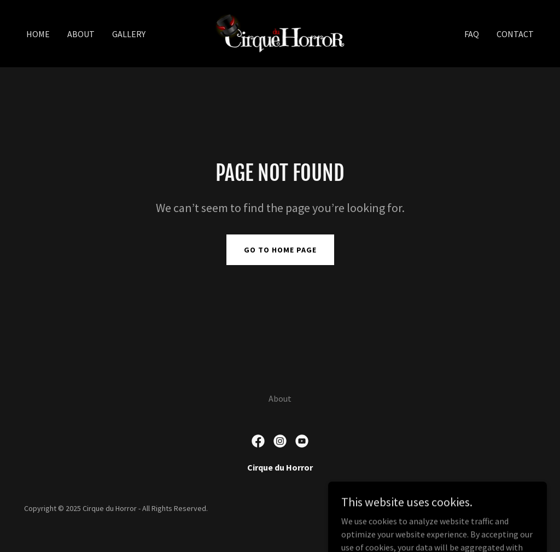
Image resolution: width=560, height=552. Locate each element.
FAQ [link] (471, 33)
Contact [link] (515, 33)
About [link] (81, 33)
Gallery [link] (128, 33)
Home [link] (38, 33)
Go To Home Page (280, 250)
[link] (279, 32)
